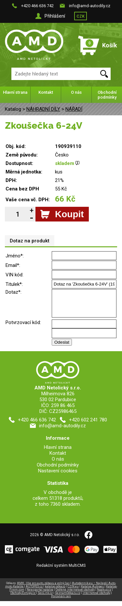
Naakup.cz (104, 594)
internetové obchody (96, 597)
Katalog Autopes (92, 591)
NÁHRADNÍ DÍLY (43, 109)
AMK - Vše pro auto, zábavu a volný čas (43, 588)
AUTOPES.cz (34, 591)
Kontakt (45, 92)
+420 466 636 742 (37, 5)
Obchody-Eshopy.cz (23, 597)
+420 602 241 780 (88, 425)
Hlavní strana (15, 92)
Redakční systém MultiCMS (61, 570)
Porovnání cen (61, 601)
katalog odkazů (55, 591)
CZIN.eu (73, 591)
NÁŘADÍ (73, 109)
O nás (76, 92)
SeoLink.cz (45, 597)
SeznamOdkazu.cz (67, 597)
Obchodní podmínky (107, 95)
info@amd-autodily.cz (89, 5)
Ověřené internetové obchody (75, 594)
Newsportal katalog (40, 594)
